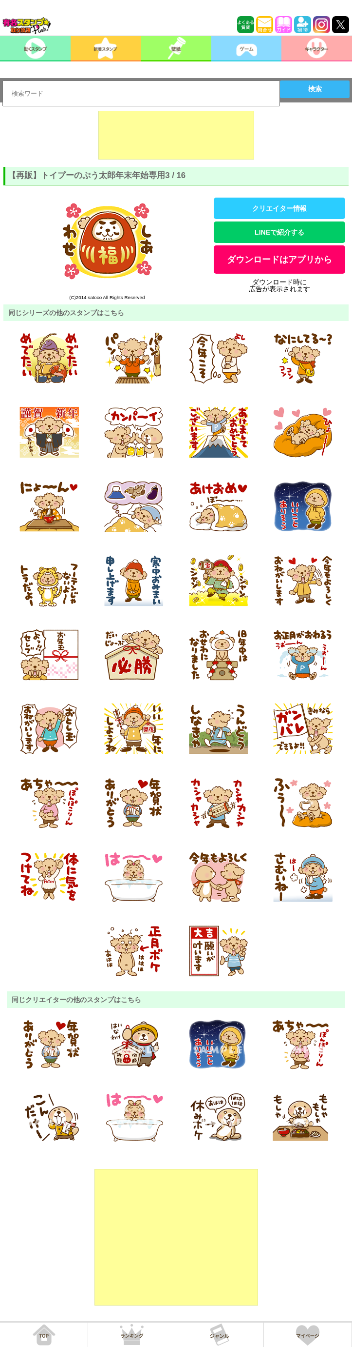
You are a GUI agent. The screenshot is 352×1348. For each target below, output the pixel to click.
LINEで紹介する (279, 232)
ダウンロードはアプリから (279, 259)
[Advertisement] (176, 135)
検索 (315, 89)
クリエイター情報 (279, 208)
